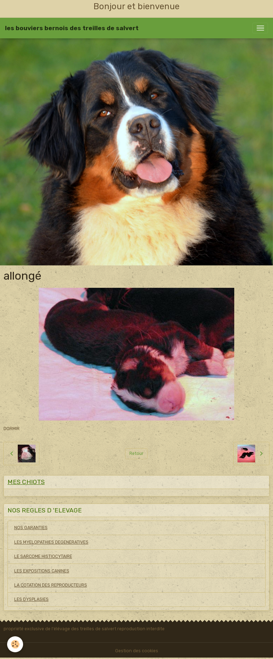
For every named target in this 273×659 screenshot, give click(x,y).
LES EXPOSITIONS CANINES (41, 571)
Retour (136, 453)
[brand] (72, 28)
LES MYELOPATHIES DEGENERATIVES (51, 542)
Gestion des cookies (136, 650)
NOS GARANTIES (31, 527)
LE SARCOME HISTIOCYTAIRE (43, 556)
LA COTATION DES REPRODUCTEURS (50, 585)
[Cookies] (15, 644)
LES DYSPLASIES (31, 599)
